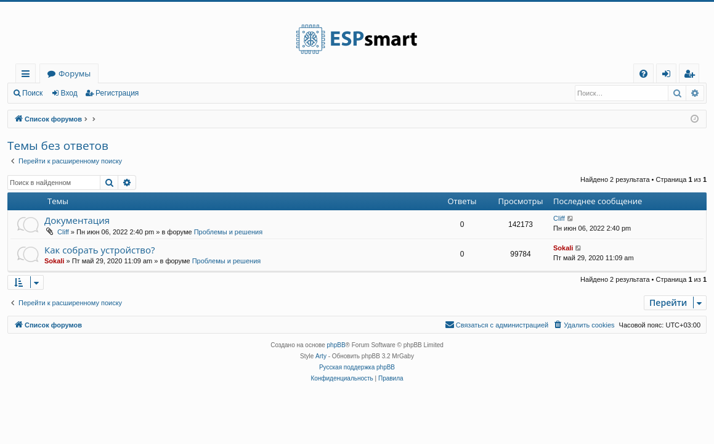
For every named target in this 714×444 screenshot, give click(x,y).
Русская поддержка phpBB (357, 367)
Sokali (54, 261)
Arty (321, 356)
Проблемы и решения (228, 232)
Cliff (63, 232)
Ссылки (28, 75)
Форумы (75, 73)
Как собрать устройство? (99, 250)
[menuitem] (643, 73)
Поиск (32, 93)
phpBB (336, 345)
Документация (77, 220)
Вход (69, 93)
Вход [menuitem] (669, 75)
